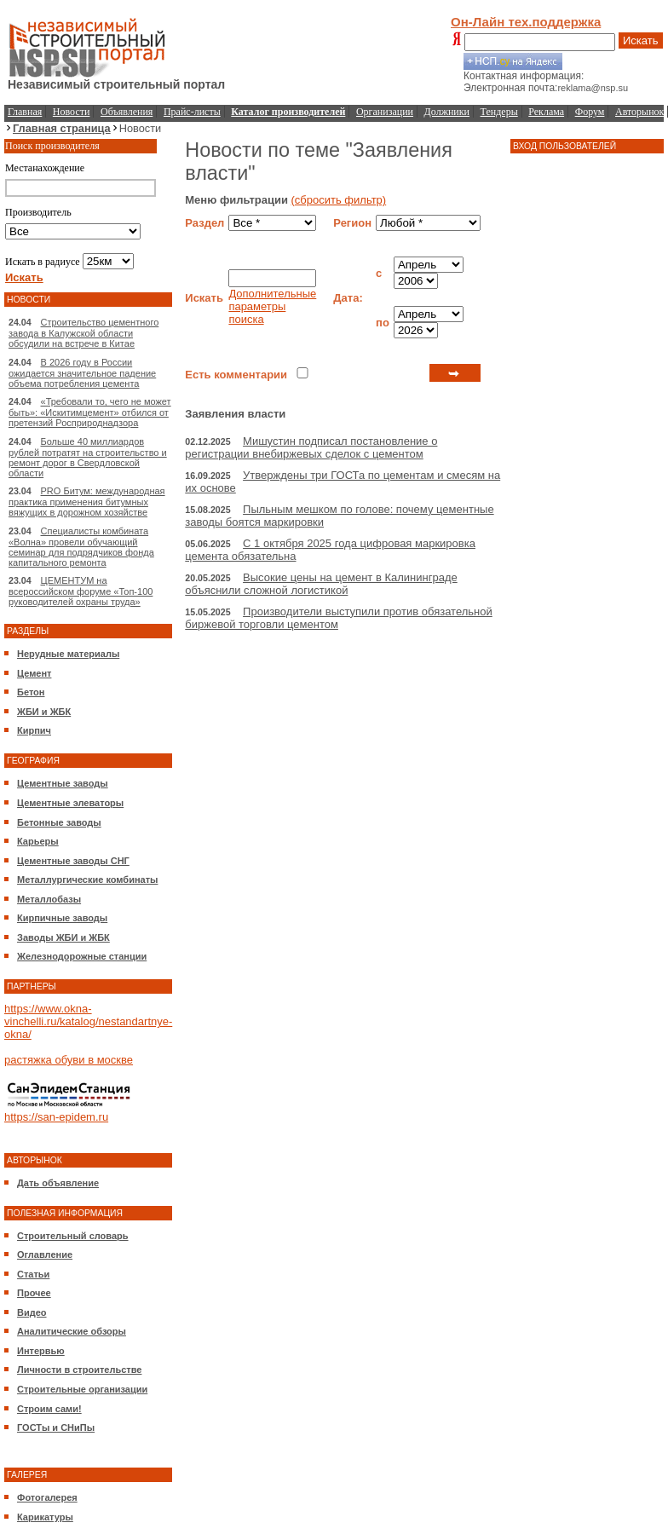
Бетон (30, 692)
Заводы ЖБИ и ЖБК (63, 937)
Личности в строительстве (79, 1369)
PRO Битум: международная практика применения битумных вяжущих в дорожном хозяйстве (87, 501)
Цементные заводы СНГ (73, 861)
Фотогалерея (47, 1497)
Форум (590, 112)
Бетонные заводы (59, 822)
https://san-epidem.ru (56, 1116)
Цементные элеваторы (70, 803)
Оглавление (44, 1254)
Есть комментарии (236, 374)
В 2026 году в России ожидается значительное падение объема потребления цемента (82, 373)
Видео (32, 1312)
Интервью (41, 1351)
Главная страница (62, 128)
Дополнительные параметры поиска (272, 306)
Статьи (33, 1274)
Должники (446, 112)
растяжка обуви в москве (68, 1059)
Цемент (34, 673)
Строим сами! (49, 1409)
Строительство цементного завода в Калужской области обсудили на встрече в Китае (83, 333)
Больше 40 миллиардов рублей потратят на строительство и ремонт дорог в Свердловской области (88, 457)
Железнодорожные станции (82, 956)
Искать (641, 40)
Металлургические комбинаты (87, 879)
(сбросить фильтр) (339, 199)
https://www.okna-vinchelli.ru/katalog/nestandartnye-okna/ (88, 1021)
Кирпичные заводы (62, 918)
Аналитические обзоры (71, 1331)
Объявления (127, 112)
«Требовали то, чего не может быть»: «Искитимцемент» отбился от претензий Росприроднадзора (90, 412)
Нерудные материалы (68, 654)
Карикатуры (45, 1517)
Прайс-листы (192, 112)
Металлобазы (49, 899)
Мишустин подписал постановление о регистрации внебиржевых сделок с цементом (311, 447)
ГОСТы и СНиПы (56, 1427)
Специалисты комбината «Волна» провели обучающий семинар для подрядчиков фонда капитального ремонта (81, 547)
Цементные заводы (62, 783)
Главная (25, 112)
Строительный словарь (73, 1236)
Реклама (546, 112)
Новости (71, 112)
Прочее (34, 1293)
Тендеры (499, 112)
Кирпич (34, 730)
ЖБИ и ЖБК (44, 712)
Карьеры (38, 841)
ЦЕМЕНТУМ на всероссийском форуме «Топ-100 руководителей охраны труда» (81, 591)
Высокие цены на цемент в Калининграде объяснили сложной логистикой (321, 584)
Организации (384, 112)
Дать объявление (58, 1183)
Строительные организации (82, 1389)
